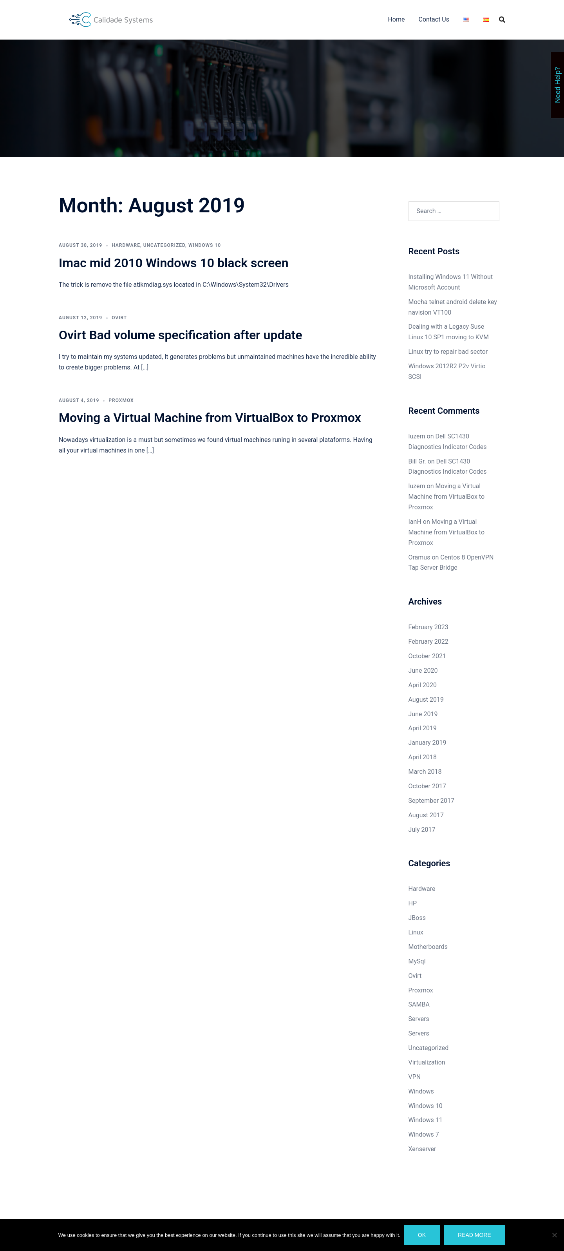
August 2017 (426, 815)
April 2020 (423, 685)
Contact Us (433, 19)
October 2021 (427, 656)
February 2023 (428, 627)
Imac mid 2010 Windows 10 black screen (174, 262)
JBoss (417, 918)
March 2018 (425, 771)
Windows (421, 1091)
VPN (415, 1077)
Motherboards (428, 946)
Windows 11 (426, 1120)
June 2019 (423, 714)
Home (396, 19)
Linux (416, 932)
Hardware (126, 245)
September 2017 (432, 800)
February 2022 (428, 641)
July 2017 (422, 829)
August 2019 (426, 699)
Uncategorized (164, 245)
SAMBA (419, 1004)
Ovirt (119, 317)
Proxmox (121, 400)
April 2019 (423, 728)
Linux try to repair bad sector (448, 351)
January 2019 (427, 742)
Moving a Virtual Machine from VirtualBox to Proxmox (210, 417)
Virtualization (427, 1062)
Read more (475, 1235)
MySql (417, 961)
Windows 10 (204, 245)
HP (413, 903)
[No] (554, 1235)
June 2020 (423, 670)
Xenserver (422, 1149)
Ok (422, 1235)
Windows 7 (424, 1134)
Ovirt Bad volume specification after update (180, 335)
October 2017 (427, 786)
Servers (419, 1019)
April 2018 (423, 757)
